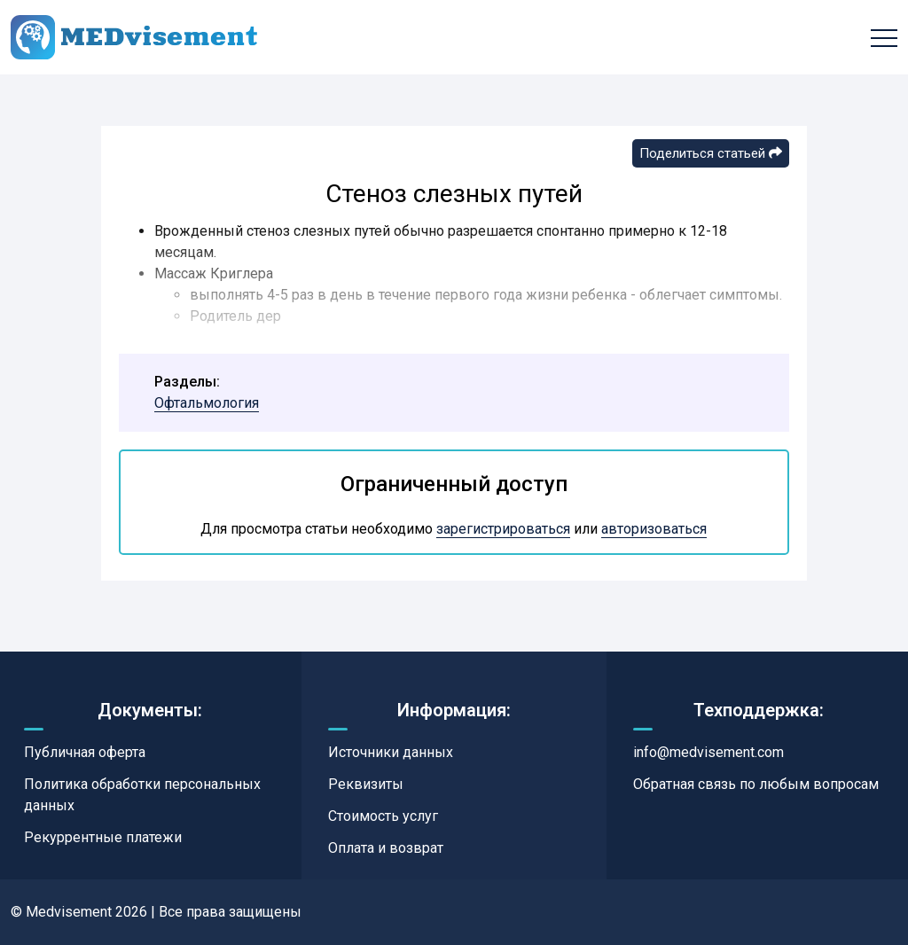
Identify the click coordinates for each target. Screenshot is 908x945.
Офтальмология (206, 402)
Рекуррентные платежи (103, 837)
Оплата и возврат (385, 848)
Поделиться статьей (710, 153)
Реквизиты (365, 784)
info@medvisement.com (708, 752)
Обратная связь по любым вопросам (756, 784)
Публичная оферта (84, 752)
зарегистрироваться (503, 528)
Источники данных (390, 752)
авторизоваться (654, 528)
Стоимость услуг (383, 816)
